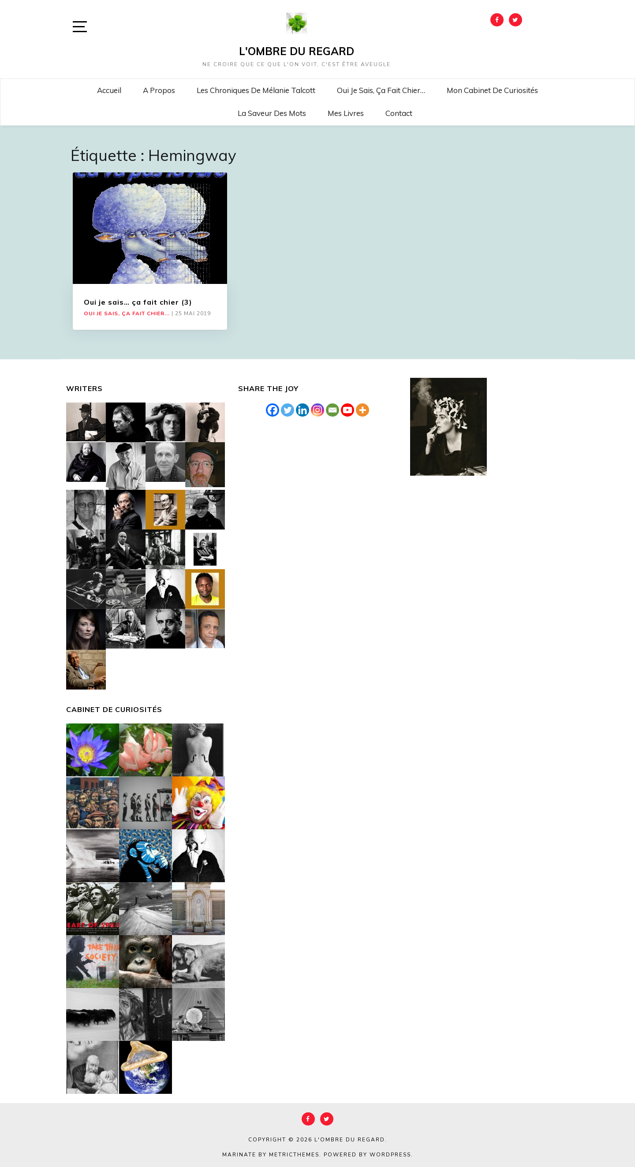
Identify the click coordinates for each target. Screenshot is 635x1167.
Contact (398, 113)
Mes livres (346, 113)
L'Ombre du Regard (296, 51)
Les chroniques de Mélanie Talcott (256, 90)
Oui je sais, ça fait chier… (381, 90)
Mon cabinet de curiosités (492, 90)
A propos (159, 90)
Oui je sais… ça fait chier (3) (138, 302)
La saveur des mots (272, 113)
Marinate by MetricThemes (270, 1154)
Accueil (109, 90)
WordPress (390, 1154)
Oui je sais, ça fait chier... (127, 313)
